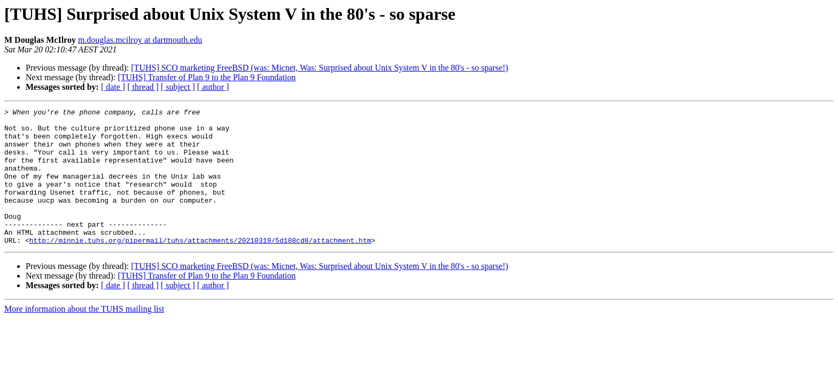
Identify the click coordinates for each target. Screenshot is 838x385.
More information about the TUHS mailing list (84, 336)
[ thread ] (143, 86)
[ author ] (213, 86)
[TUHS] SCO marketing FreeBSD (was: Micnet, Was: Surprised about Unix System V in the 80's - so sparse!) (319, 67)
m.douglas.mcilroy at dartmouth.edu (140, 39)
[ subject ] (178, 86)
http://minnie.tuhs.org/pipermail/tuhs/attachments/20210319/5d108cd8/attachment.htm (200, 267)
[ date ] (113, 86)
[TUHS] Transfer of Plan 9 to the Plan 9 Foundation (207, 77)
